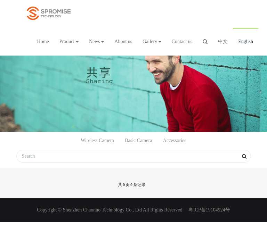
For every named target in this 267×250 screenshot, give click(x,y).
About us (123, 41)
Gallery (152, 41)
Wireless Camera (97, 140)
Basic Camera (138, 140)
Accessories (174, 140)
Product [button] (69, 41)
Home (43, 41)
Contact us (182, 41)
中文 (223, 41)
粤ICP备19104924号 (208, 209)
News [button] (96, 41)
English (245, 41)
